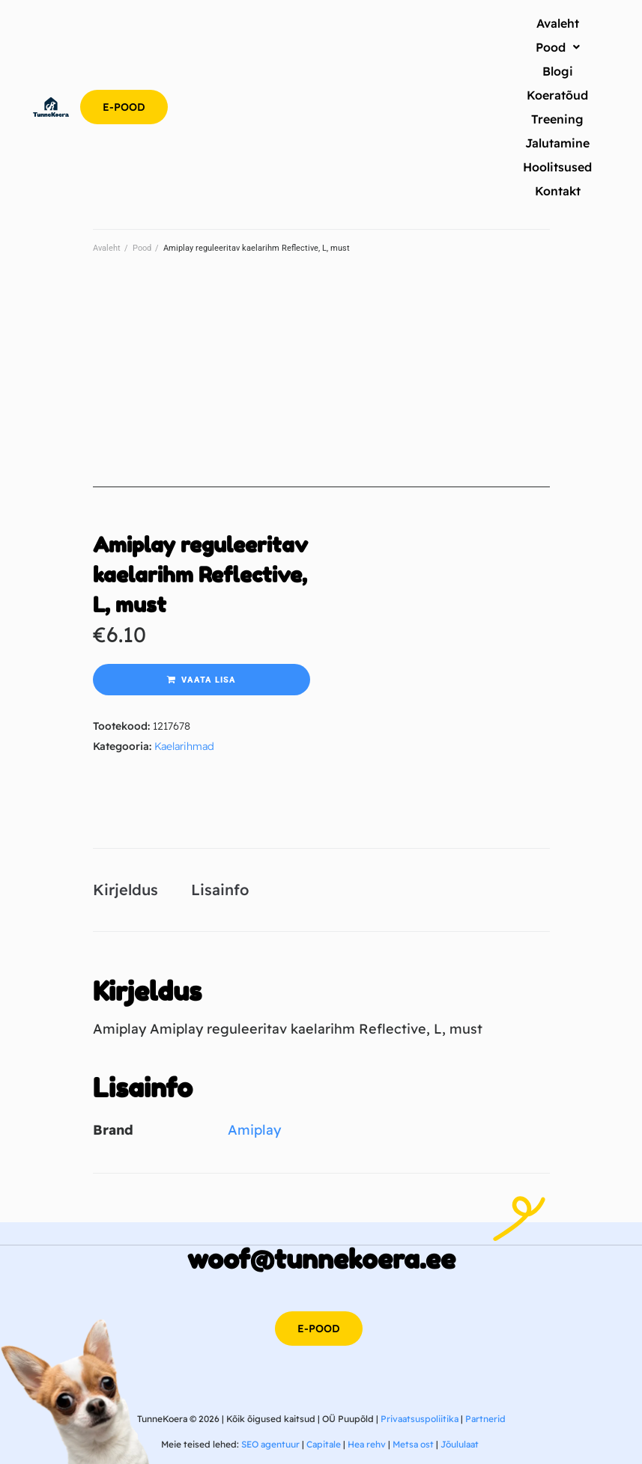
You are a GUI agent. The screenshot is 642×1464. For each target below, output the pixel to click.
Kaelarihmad (184, 746)
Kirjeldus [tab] (125, 889)
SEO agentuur (270, 1444)
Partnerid (485, 1418)
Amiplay (254, 1129)
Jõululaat (459, 1444)
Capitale (323, 1444)
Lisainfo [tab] (220, 889)
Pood (142, 248)
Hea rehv (367, 1444)
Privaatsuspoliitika (419, 1418)
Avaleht (107, 248)
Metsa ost (413, 1444)
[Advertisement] (321, 382)
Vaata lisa (208, 680)
